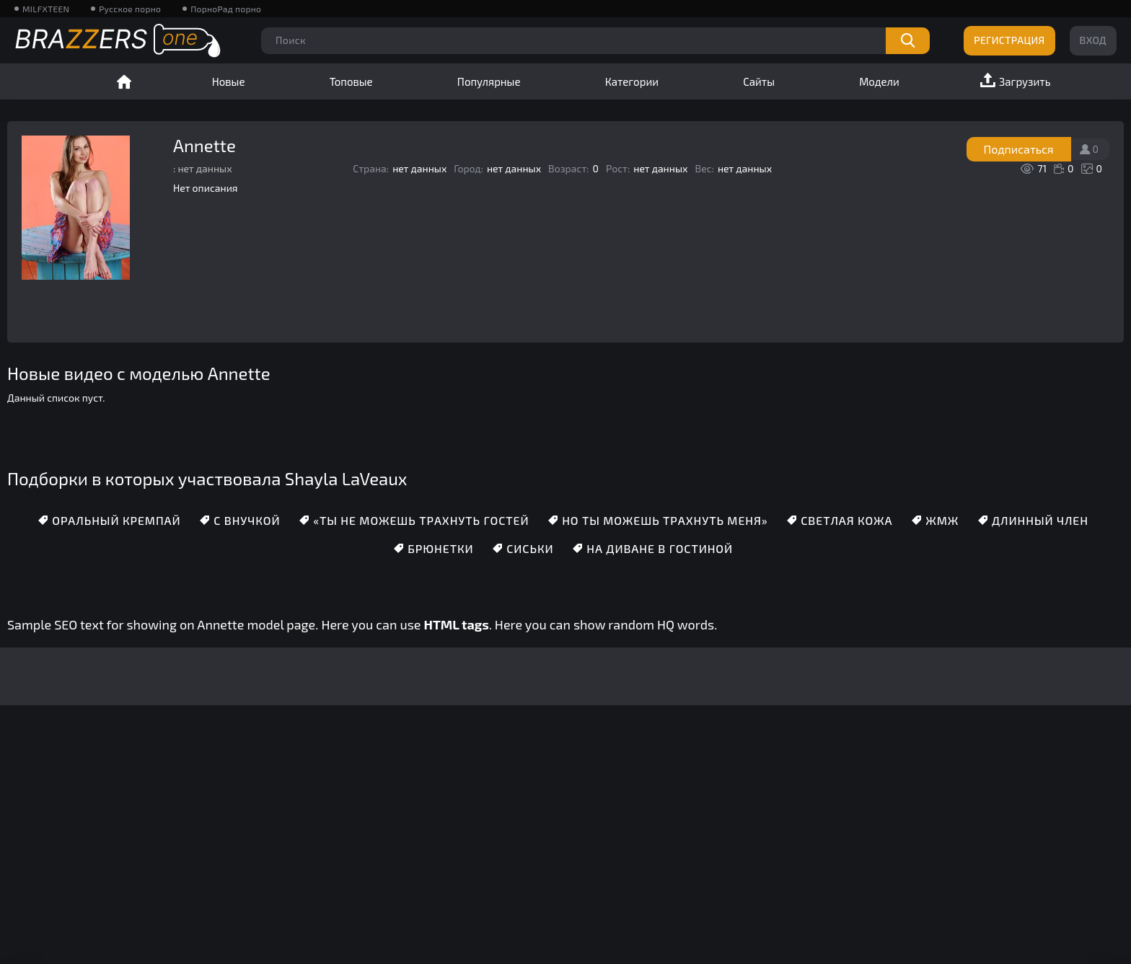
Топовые (351, 81)
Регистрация (1009, 40)
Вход (1093, 40)
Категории (632, 81)
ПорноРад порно (225, 9)
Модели (879, 81)
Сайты (759, 81)
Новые (228, 81)
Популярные (489, 81)
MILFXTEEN (45, 9)
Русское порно (130, 9)
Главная (124, 81)
